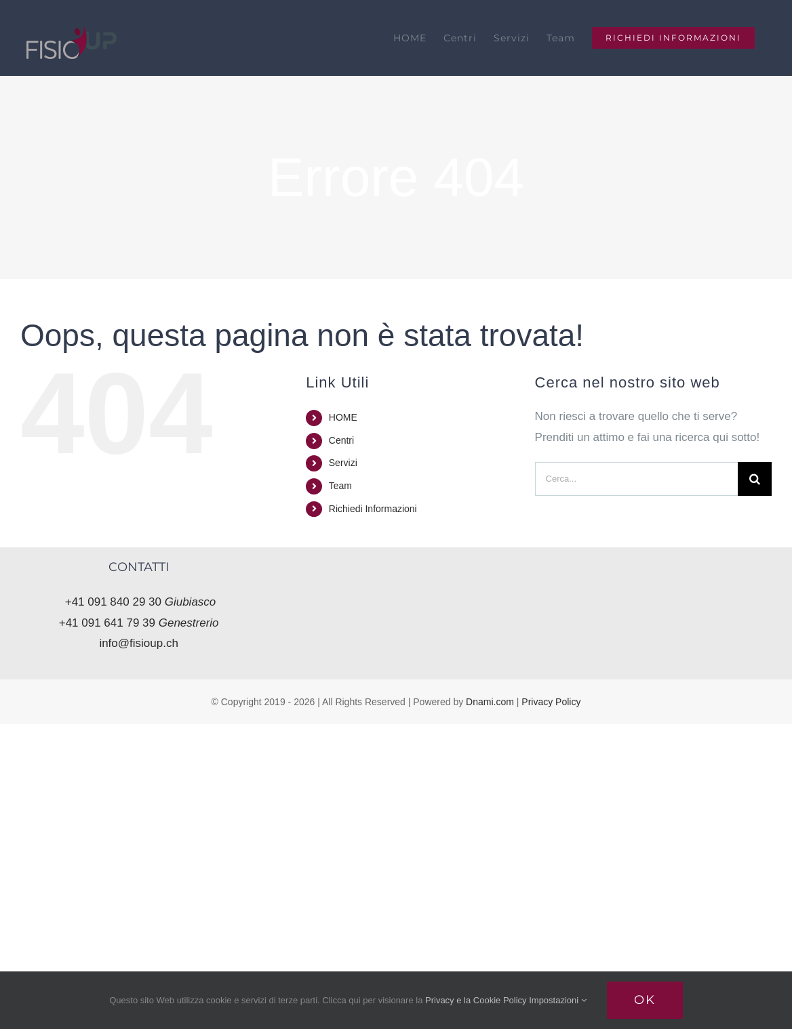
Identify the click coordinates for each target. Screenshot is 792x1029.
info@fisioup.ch (138, 643)
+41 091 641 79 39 (139, 622)
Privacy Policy (550, 701)
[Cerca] (755, 479)
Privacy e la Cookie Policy (476, 1000)
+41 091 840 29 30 (140, 601)
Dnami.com (490, 701)
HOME (343, 417)
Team (340, 485)
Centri (341, 440)
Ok (645, 999)
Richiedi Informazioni (373, 508)
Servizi (343, 462)
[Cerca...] (636, 479)
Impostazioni (558, 1000)
